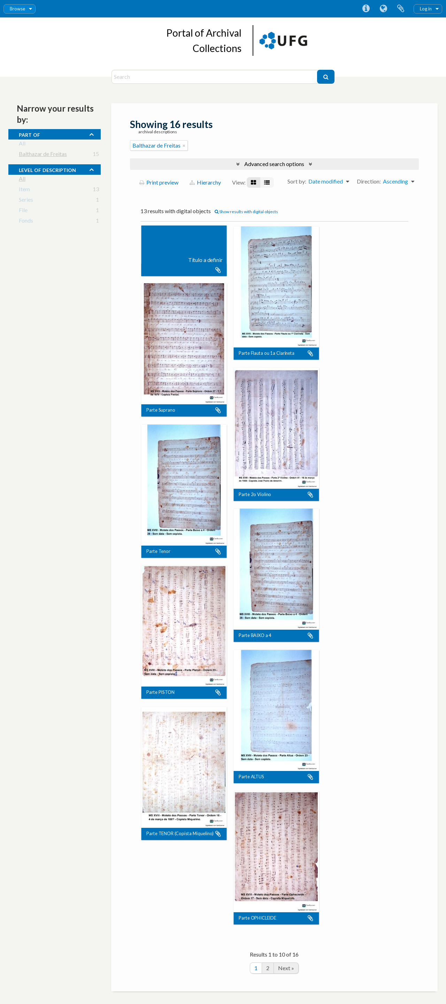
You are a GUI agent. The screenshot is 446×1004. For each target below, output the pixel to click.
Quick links (366, 8)
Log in (426, 9)
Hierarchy (205, 182)
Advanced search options (274, 163)
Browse (17, 9)
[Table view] (267, 182)
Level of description (47, 169)
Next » (286, 968)
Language (383, 8)
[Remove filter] (184, 145)
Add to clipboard (218, 270)
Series (26, 200)
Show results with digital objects (246, 211)
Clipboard (400, 8)
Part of (29, 134)
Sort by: (296, 181)
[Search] (215, 77)
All (22, 144)
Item (24, 190)
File (23, 211)
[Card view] (253, 182)
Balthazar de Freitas (43, 155)
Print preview (158, 182)
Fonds (26, 221)
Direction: (369, 181)
